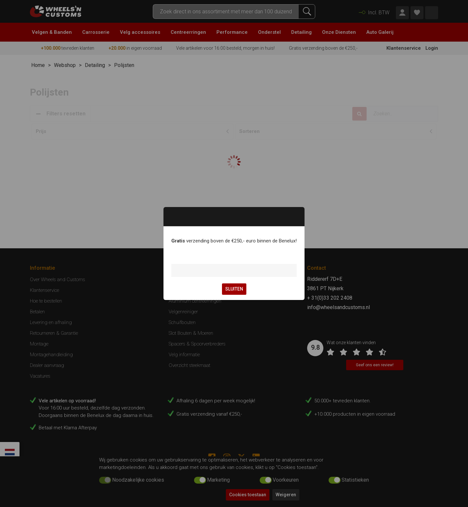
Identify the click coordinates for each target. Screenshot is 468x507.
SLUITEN (234, 289)
